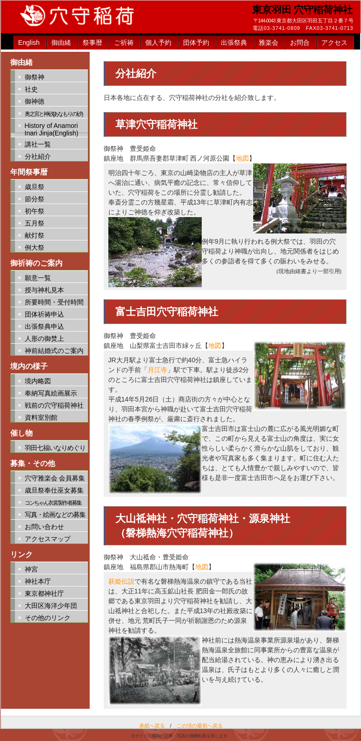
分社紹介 (38, 156)
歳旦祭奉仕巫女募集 (54, 490)
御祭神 (34, 77)
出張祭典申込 (44, 326)
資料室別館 (41, 417)
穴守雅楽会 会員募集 (55, 478)
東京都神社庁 (44, 593)
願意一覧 (38, 278)
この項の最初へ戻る (200, 725)
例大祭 (34, 247)
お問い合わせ (44, 526)
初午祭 (34, 211)
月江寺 (157, 370)
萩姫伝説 (121, 581)
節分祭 (34, 199)
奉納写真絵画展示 (51, 393)
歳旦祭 (34, 187)
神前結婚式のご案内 (54, 350)
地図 (242, 158)
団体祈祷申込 (44, 314)
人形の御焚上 (44, 338)
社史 (31, 89)
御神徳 (34, 101)
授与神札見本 (44, 290)
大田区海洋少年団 (51, 605)
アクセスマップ (48, 539)
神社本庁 (38, 581)
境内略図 (38, 381)
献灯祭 (34, 235)
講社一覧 (38, 144)
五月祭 (34, 223)
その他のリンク (48, 617)
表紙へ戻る (152, 725)
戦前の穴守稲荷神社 (54, 405)
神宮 (31, 569)
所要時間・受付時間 (54, 302)
